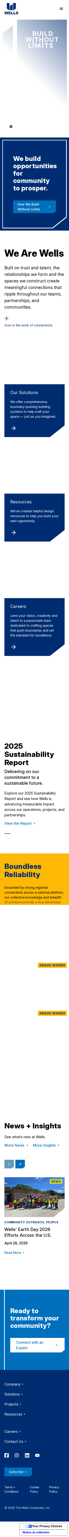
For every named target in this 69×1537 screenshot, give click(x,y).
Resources (15, 1414)
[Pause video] (11, 126)
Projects (13, 1404)
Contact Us (16, 1441)
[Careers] (34, 604)
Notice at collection (36, 1532)
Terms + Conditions (11, 1489)
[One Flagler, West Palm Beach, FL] (34, 983)
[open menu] (61, 8)
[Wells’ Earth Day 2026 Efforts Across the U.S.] (34, 1222)
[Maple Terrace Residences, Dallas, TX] (34, 933)
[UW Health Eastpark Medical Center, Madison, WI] (34, 1079)
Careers (13, 1431)
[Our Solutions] (34, 388)
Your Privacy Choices (47, 1526)
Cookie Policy (34, 1489)
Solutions (14, 1394)
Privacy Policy (54, 1489)
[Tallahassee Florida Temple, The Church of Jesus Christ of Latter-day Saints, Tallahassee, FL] (34, 1031)
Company (14, 1384)
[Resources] (34, 495)
